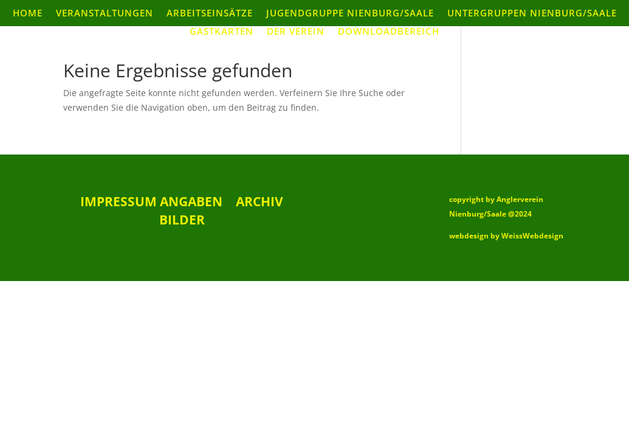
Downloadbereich (388, 32)
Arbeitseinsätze (210, 14)
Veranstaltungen (104, 14)
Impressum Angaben (151, 203)
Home (28, 14)
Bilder (182, 221)
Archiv (259, 203)
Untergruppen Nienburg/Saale (532, 14)
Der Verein (296, 32)
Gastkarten (221, 32)
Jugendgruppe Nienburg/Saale (350, 14)
